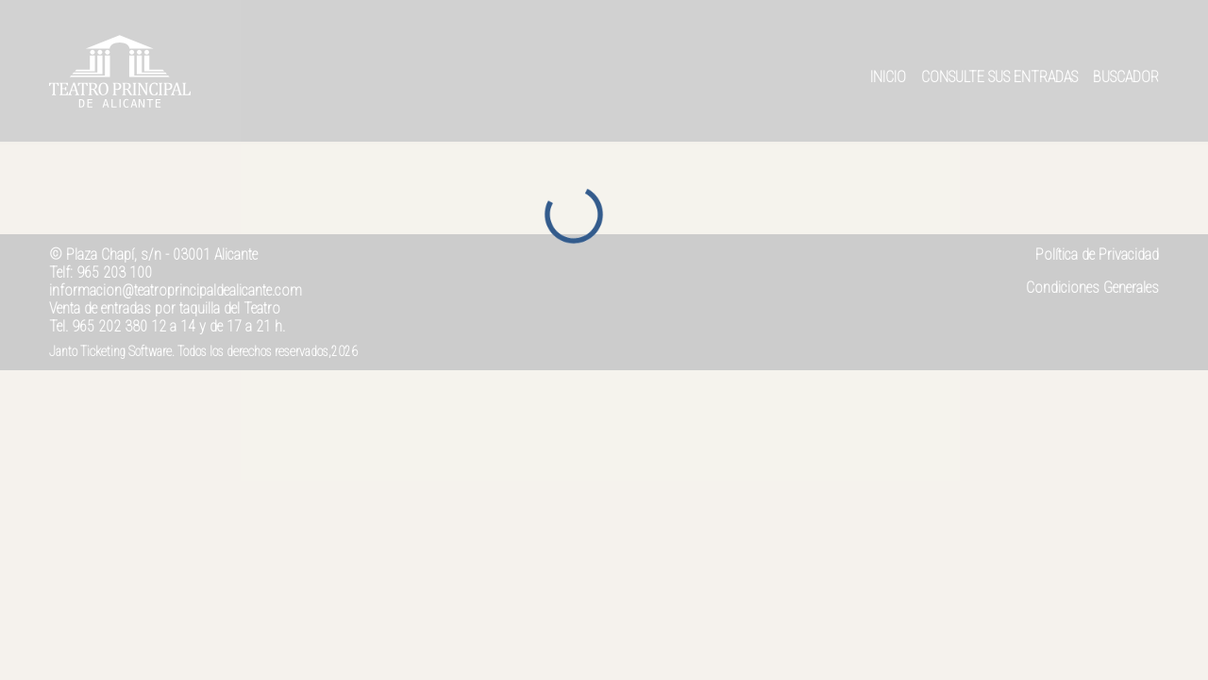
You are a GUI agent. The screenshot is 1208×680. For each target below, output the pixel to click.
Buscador (1126, 77)
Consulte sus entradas (999, 77)
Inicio (888, 77)
